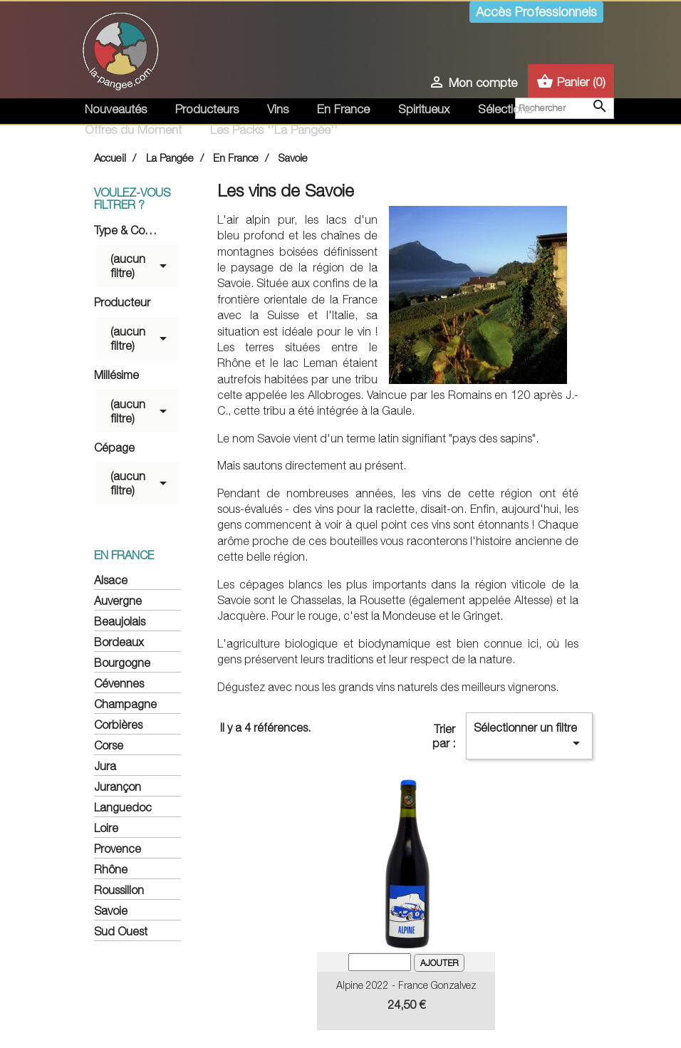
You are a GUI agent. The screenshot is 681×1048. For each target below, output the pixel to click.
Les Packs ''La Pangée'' (274, 130)
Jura (105, 765)
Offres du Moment (133, 130)
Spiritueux (423, 109)
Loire (106, 827)
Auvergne (118, 600)
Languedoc (123, 807)
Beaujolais (119, 621)
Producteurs (207, 109)
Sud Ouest (120, 931)
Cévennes (119, 683)
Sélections (505, 109)
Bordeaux (119, 641)
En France (343, 109)
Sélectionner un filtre (529, 736)
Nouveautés (116, 109)
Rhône (111, 869)
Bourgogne (122, 662)
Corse (108, 745)
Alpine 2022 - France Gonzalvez (406, 985)
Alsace (111, 580)
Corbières (118, 724)
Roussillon (119, 889)
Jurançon (117, 786)
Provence (117, 848)
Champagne (125, 703)
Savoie (111, 910)
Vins (277, 109)
